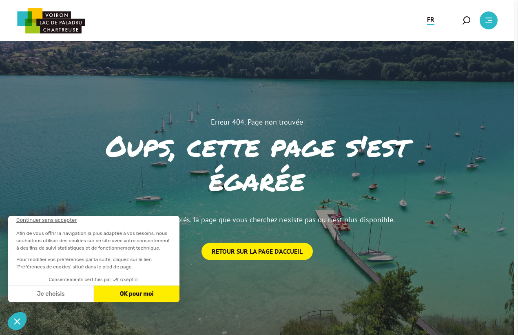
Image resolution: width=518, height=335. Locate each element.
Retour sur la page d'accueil (257, 251)
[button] (431, 20)
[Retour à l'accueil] (51, 20)
